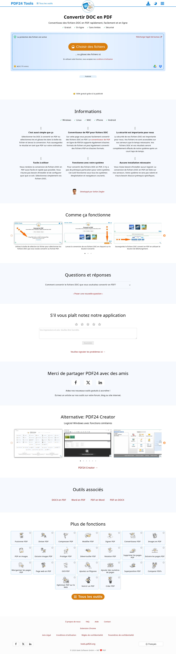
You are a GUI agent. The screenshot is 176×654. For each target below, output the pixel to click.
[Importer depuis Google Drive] (155, 66)
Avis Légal (46, 635)
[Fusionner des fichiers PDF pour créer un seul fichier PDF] (21, 538)
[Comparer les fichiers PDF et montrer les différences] (154, 567)
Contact (107, 621)
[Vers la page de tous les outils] (44, 3)
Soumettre (88, 343)
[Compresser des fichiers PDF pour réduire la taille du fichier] (65, 538)
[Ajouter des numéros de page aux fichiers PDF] (110, 567)
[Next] (164, 235)
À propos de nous (73, 621)
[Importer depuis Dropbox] (160, 66)
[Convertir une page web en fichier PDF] (43, 567)
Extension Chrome (88, 628)
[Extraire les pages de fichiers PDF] (154, 553)
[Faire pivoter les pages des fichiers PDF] (110, 553)
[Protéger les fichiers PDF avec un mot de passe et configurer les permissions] (65, 553)
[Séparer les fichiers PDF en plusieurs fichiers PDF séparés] (43, 538)
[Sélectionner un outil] (162, 3)
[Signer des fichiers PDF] (110, 538)
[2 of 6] (83, 461)
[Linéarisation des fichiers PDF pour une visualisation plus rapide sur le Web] (65, 582)
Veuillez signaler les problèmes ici (87, 351)
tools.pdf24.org (88, 644)
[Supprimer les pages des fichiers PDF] (132, 553)
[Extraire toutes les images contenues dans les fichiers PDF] (43, 553)
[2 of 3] (88, 253)
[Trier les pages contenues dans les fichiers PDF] (21, 567)
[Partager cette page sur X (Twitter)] (88, 382)
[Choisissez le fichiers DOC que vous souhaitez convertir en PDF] (88, 47)
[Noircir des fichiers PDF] (88, 582)
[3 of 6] (86, 461)
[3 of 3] (91, 253)
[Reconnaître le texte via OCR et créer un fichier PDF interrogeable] (65, 567)
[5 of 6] (92, 461)
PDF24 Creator (86, 467)
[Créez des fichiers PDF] (110, 582)
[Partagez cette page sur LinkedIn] (100, 382)
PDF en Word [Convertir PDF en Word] (97, 499)
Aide (97, 621)
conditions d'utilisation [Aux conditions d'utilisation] (104, 59)
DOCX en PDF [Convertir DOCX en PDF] (59, 499)
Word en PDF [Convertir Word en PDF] (78, 499)
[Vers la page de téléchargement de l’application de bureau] (148, 3)
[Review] (88, 333)
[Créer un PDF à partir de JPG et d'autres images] (154, 538)
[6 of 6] (95, 461)
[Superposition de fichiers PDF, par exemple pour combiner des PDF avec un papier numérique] (132, 567)
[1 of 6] (80, 461)
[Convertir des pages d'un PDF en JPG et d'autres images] (21, 553)
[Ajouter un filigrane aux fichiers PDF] (88, 567)
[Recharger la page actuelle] (88, 6)
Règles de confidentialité (92, 635)
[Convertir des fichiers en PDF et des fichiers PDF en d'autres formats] (132, 538)
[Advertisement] (88, 83)
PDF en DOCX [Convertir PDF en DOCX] (117, 499)
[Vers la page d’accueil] (22, 3)
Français (152, 644)
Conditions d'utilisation (66, 635)
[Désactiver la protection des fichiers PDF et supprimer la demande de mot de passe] (88, 553)
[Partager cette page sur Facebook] (76, 382)
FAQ (87, 621)
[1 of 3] (85, 253)
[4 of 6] (89, 461)
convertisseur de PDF (100, 139)
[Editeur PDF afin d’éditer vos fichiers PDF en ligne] (88, 538)
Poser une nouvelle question (88, 293)
